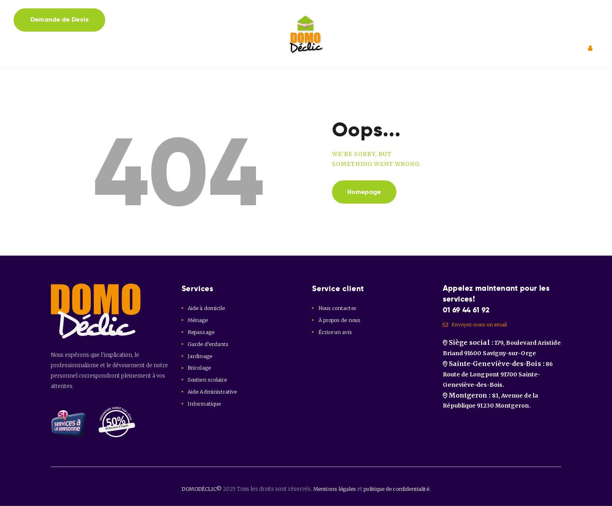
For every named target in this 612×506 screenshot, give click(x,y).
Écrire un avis (335, 332)
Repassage (202, 332)
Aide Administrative (212, 391)
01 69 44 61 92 (468, 309)
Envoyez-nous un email (477, 325)
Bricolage (200, 367)
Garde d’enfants (208, 344)
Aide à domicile (207, 308)
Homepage (366, 192)
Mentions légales (335, 489)
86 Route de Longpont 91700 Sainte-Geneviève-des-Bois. (497, 377)
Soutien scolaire (208, 379)
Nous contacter (337, 308)
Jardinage (200, 356)
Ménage (198, 320)
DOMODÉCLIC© (199, 489)
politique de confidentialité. (399, 489)
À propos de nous (340, 320)
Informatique (204, 403)
